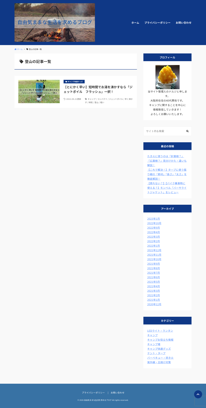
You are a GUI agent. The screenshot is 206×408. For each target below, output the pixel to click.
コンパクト (102, 99)
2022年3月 (153, 237)
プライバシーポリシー (157, 22)
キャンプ (92, 99)
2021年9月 (153, 264)
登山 (96, 102)
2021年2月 (153, 295)
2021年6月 (153, 277)
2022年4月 (153, 232)
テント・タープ (156, 353)
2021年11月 (154, 255)
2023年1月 (153, 218)
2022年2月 (153, 241)
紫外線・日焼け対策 (159, 362)
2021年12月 (154, 250)
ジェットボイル (116, 99)
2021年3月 (153, 291)
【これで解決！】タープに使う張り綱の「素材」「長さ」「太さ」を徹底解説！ (167, 174)
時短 (91, 102)
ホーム (135, 22)
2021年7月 (153, 273)
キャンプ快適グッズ (159, 349)
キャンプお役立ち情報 (160, 340)
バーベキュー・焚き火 (160, 358)
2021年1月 (153, 300)
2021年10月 (154, 259)
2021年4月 (153, 286)
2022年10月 (154, 223)
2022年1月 (153, 246)
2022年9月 (153, 228)
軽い (102, 102)
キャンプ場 (153, 344)
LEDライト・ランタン (160, 331)
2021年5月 (153, 282)
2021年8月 (153, 268)
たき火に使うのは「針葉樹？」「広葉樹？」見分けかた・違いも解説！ (167, 160)
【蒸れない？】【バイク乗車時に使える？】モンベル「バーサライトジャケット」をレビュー (167, 187)
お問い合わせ (184, 22)
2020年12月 (154, 304)
